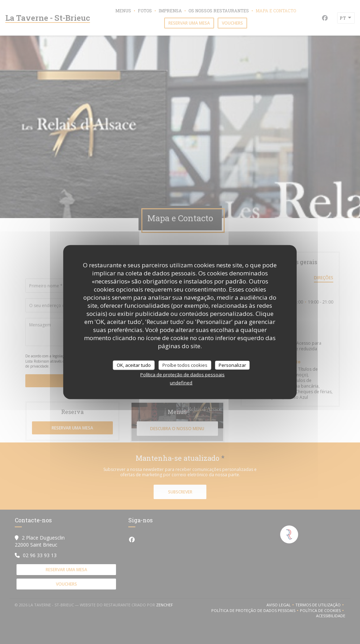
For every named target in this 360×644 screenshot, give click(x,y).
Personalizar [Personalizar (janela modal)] (232, 365)
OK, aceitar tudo (134, 365)
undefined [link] (181, 383)
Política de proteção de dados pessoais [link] (182, 374)
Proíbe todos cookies (184, 365)
